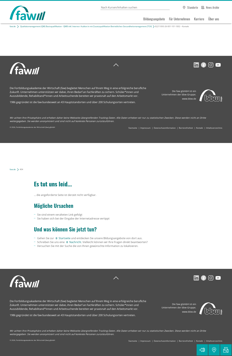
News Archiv (212, 7)
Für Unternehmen (179, 18)
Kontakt (199, 128)
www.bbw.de (189, 98)
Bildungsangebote (154, 18)
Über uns (213, 18)
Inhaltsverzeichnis (214, 128)
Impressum (145, 128)
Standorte (192, 7)
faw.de (13, 26)
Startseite (132, 128)
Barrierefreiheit (186, 128)
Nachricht (75, 242)
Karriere (199, 18)
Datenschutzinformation (165, 128)
